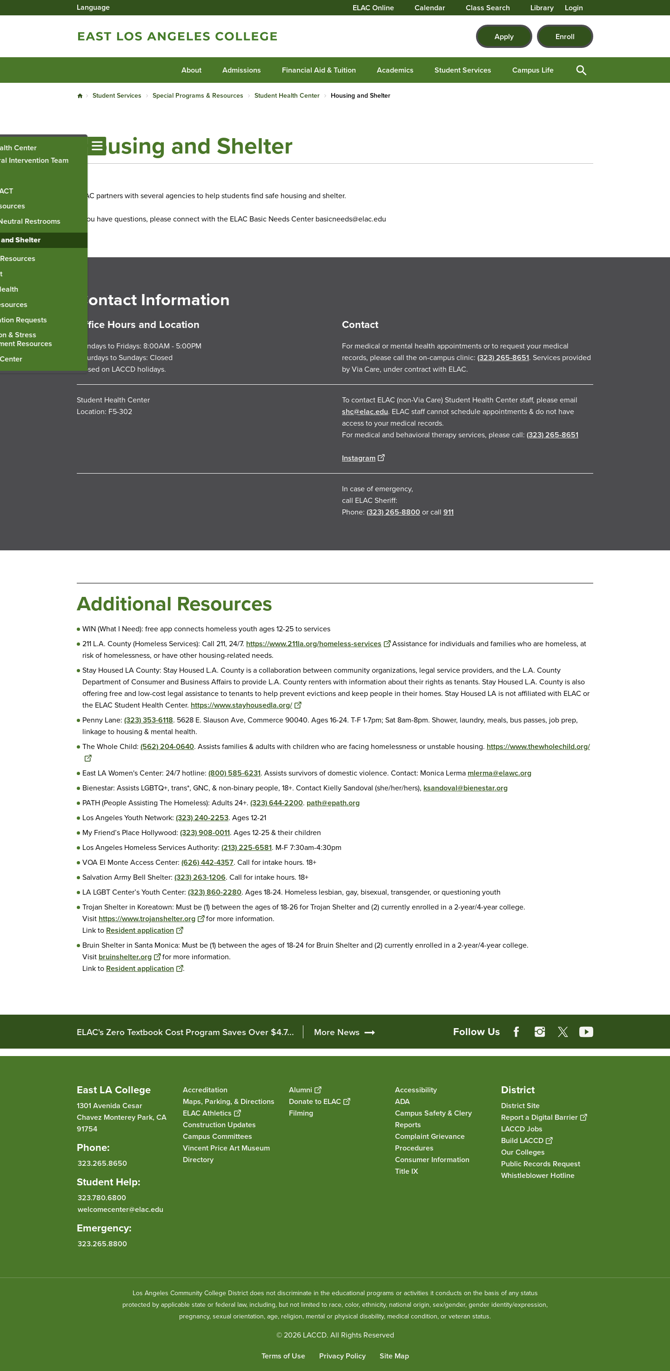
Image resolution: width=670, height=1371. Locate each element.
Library (542, 8)
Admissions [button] (241, 70)
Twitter (563, 1032)
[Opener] (660, 1025)
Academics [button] (395, 70)
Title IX (406, 1171)
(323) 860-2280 (214, 892)
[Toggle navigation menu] (9, 146)
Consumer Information (432, 1159)
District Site (520, 1105)
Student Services (117, 95)
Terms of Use (283, 1356)
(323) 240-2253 (202, 817)
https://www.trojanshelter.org (151, 918)
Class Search (488, 8)
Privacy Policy (342, 1356)
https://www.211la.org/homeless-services (318, 643)
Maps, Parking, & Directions (229, 1101)
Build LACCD (526, 1140)
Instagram (363, 458)
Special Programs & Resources (198, 95)
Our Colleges (523, 1152)
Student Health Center (287, 95)
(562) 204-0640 (167, 746)
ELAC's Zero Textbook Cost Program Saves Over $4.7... (185, 1031)
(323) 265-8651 (503, 357)
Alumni (305, 1089)
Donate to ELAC (319, 1101)
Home (80, 96)
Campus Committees (217, 1136)
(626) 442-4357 (207, 862)
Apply (504, 36)
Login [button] (574, 8)
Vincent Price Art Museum (226, 1148)
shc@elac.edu (365, 411)
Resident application (144, 930)
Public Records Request (540, 1163)
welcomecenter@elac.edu (120, 1209)
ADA (402, 1101)
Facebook (516, 1032)
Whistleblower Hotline (538, 1175)
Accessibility (416, 1089)
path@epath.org (333, 802)
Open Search (581, 70)
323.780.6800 (102, 1197)
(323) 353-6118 (148, 720)
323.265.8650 (102, 1163)
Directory (198, 1159)
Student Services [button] (463, 70)
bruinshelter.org (130, 956)
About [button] (191, 70)
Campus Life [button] (533, 70)
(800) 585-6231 (234, 773)
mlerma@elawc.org (499, 773)
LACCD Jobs (522, 1129)
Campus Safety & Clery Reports (433, 1119)
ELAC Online (373, 8)
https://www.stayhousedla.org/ (246, 705)
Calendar (430, 8)
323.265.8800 (102, 1243)
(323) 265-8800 (393, 512)
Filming (301, 1113)
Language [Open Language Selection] (93, 7)
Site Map (394, 1356)
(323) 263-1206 (200, 877)
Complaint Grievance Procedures (430, 1142)
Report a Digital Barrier (544, 1117)
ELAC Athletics (212, 1113)
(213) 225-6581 (246, 847)
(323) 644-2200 (276, 802)
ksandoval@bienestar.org (465, 787)
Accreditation (205, 1089)
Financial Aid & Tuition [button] (319, 70)
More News (337, 1031)
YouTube (586, 1032)
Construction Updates (219, 1124)
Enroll (565, 36)
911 (448, 512)
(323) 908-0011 (205, 832)
